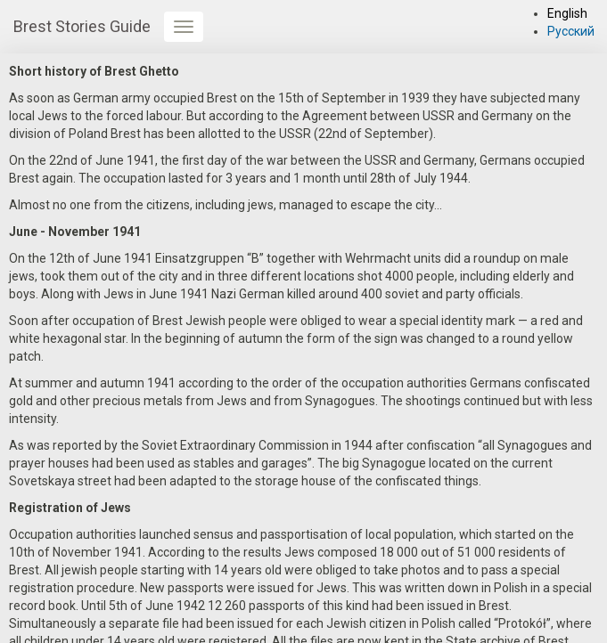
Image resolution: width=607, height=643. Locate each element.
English (567, 13)
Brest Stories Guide (82, 26)
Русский (571, 31)
